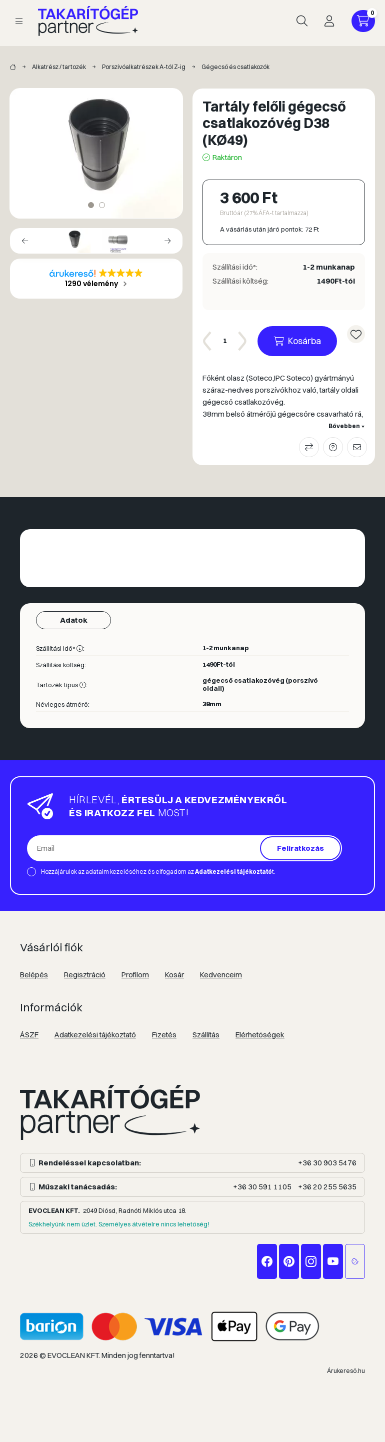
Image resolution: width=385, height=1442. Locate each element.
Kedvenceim (221, 974)
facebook (267, 1261)
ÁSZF (29, 1034)
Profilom (135, 974)
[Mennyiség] (225, 341)
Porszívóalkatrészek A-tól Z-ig (144, 67)
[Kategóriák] (19, 21)
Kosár (174, 974)
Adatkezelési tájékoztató (95, 1034)
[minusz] (207, 341)
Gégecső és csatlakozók (236, 67)
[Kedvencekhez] (356, 334)
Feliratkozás (300, 848)
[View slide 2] (102, 205)
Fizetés (164, 1034)
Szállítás (206, 1034)
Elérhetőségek (260, 1034)
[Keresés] (302, 21)
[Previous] (25, 241)
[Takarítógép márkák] (13, 68)
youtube (333, 1261)
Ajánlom (357, 447)
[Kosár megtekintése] (363, 21)
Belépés (34, 974)
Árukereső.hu (346, 1370)
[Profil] (329, 21)
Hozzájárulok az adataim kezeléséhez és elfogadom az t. (158, 871)
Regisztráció (85, 974)
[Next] (168, 241)
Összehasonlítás (309, 447)
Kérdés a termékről (333, 447)
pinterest (289, 1261)
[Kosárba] (297, 341)
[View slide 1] (91, 205)
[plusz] (243, 341)
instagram (311, 1261)
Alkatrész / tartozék (59, 67)
